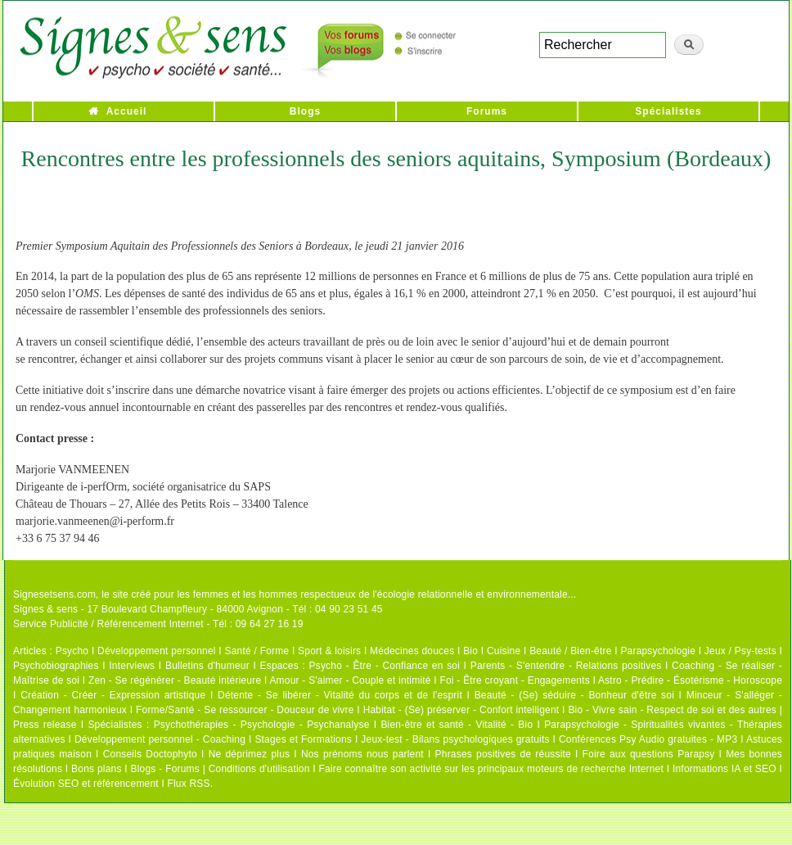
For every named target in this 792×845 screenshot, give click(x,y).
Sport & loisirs (329, 651)
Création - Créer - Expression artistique (112, 695)
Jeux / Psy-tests (740, 651)
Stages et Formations (303, 739)
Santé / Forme (257, 651)
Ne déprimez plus (249, 754)
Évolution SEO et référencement (86, 783)
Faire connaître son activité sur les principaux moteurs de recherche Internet (491, 769)
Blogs (305, 111)
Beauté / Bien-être (570, 651)
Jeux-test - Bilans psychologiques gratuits (455, 739)
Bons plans (96, 769)
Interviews (132, 665)
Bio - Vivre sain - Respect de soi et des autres (672, 710)
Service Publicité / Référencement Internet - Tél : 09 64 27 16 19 (158, 624)
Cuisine (503, 651)
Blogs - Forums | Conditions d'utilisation (220, 769)
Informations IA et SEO (724, 769)
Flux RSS (188, 783)
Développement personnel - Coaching (159, 739)
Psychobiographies (56, 665)
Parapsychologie (657, 651)
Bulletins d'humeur (207, 665)
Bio (470, 651)
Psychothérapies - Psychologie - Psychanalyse (262, 724)
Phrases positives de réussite (503, 754)
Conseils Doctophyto (150, 754)
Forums (486, 111)
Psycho (72, 651)
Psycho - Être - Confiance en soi (385, 665)
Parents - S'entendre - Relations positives (566, 665)
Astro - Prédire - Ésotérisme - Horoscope (690, 680)
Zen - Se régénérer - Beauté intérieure (174, 680)
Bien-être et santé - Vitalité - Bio (456, 724)
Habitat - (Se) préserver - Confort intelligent (461, 710)
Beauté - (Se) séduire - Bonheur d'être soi (574, 695)
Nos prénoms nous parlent (362, 754)
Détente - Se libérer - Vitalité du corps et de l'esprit (340, 695)
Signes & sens (45, 609)
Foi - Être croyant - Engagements (514, 680)
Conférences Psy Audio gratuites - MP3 (648, 739)
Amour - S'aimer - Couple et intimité (349, 680)
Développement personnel (156, 651)
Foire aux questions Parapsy (649, 754)
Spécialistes (668, 111)
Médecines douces (412, 651)
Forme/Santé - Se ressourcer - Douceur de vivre (245, 710)
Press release (45, 724)
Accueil (126, 111)
